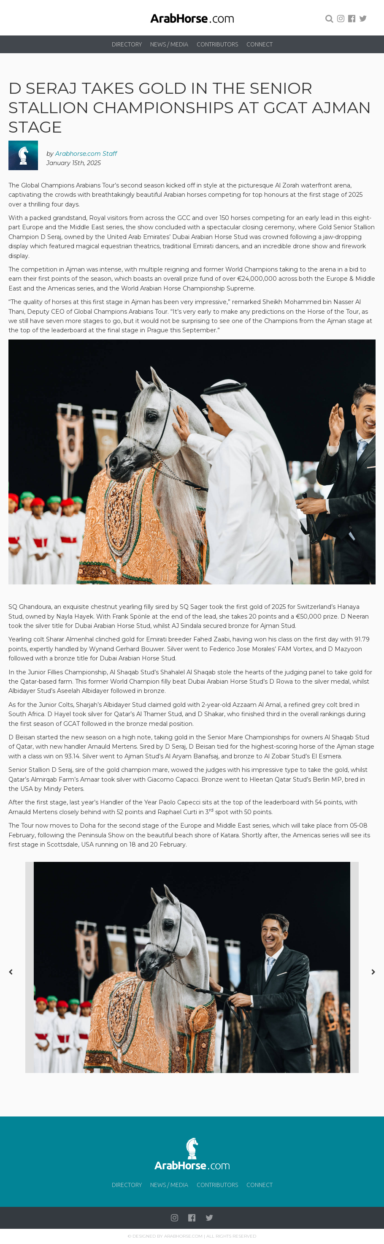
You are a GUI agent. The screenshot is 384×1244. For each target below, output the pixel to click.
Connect (259, 44)
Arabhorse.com (183, 1236)
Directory (127, 44)
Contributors (217, 44)
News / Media (169, 44)
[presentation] (10, 972)
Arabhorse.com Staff (86, 154)
